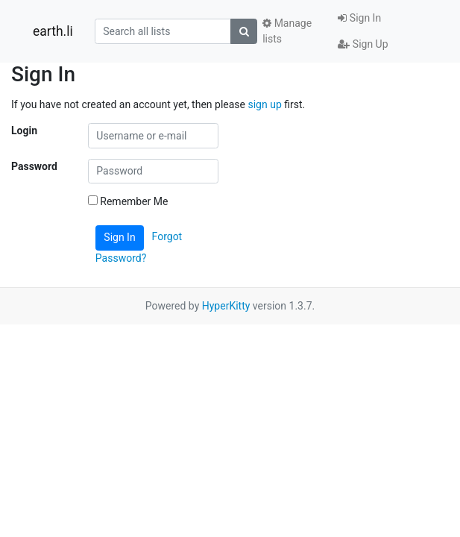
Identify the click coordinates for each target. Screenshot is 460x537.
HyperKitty (226, 306)
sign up (264, 104)
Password (34, 166)
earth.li (53, 31)
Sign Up (363, 44)
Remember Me (128, 201)
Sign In (359, 18)
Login (24, 130)
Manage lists (287, 31)
